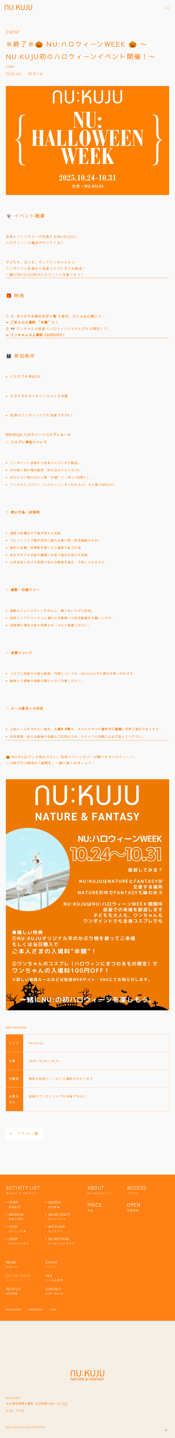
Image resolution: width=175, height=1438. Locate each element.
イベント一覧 (24, 1133)
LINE (53, 1309)
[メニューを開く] (167, 7)
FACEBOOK (35, 1309)
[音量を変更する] (167, 1430)
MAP (65, 1403)
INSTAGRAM (13, 1309)
